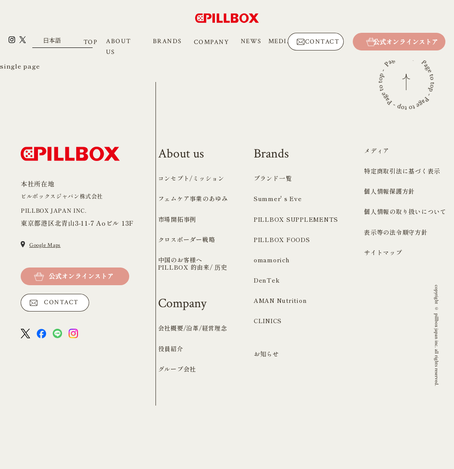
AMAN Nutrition (280, 363)
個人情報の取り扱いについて (405, 275)
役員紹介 (170, 411)
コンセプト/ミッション (191, 241)
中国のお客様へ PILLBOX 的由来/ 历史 (192, 327)
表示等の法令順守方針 (396, 295)
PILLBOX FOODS (282, 303)
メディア (376, 214)
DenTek (267, 343)
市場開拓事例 (177, 282)
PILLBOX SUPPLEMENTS (296, 282)
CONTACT (322, 42)
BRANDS (167, 41)
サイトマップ (383, 316)
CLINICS (268, 384)
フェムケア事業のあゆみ (193, 262)
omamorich (272, 323)
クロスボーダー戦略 (186, 303)
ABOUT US (118, 46)
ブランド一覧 (273, 241)
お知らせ (266, 417)
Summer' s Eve (278, 262)
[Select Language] (62, 42)
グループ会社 (177, 432)
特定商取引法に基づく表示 (402, 234)
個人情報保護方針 (389, 254)
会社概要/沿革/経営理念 (192, 391)
